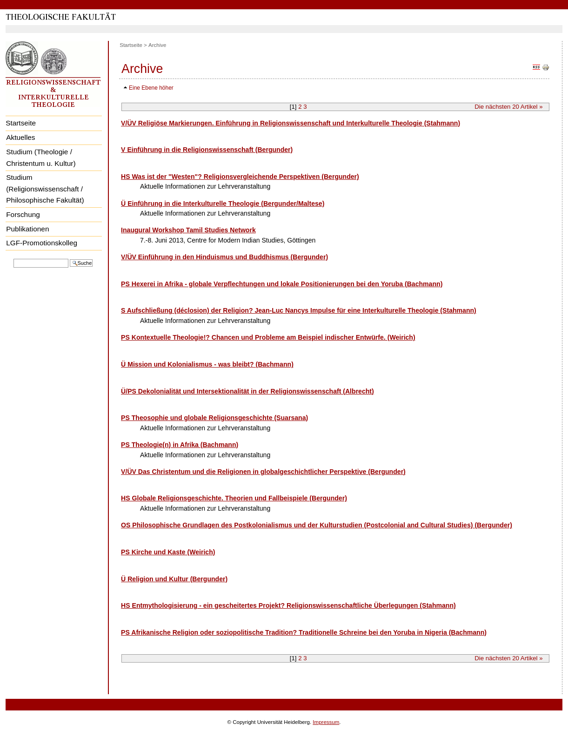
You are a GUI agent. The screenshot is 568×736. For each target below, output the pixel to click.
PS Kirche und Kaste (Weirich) (168, 552)
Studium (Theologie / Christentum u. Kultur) (40, 157)
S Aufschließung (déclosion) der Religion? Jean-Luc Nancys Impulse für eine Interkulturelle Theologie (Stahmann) (298, 310)
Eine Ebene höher (151, 88)
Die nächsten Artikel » (508, 106)
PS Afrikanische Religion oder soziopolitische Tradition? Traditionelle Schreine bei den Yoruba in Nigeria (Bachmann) (304, 632)
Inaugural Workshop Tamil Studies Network (188, 230)
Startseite (21, 123)
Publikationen (27, 229)
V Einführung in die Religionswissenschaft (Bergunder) (207, 149)
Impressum (326, 722)
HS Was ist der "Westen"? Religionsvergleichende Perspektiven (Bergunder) (240, 176)
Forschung (23, 214)
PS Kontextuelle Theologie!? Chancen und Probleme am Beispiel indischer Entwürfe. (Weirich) (268, 337)
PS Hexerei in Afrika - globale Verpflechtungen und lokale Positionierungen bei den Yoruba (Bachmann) (281, 284)
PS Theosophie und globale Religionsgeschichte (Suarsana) (214, 417)
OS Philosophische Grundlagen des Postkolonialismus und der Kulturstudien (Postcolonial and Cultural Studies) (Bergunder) (316, 525)
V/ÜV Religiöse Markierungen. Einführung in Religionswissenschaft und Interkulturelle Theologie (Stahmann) (290, 123)
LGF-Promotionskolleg (41, 243)
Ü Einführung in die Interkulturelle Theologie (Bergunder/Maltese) (222, 203)
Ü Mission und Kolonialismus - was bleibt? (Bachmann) (207, 364)
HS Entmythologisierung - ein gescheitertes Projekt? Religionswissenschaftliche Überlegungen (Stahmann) (288, 605)
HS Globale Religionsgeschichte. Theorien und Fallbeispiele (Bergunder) (234, 498)
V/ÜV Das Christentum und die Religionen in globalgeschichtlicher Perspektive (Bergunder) (263, 471)
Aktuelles (20, 137)
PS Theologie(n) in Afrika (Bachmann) (179, 444)
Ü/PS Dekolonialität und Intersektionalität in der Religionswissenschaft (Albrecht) (247, 391)
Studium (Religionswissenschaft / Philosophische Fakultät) (45, 188)
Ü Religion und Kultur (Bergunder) (174, 579)
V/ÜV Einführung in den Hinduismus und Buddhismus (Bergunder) (224, 257)
